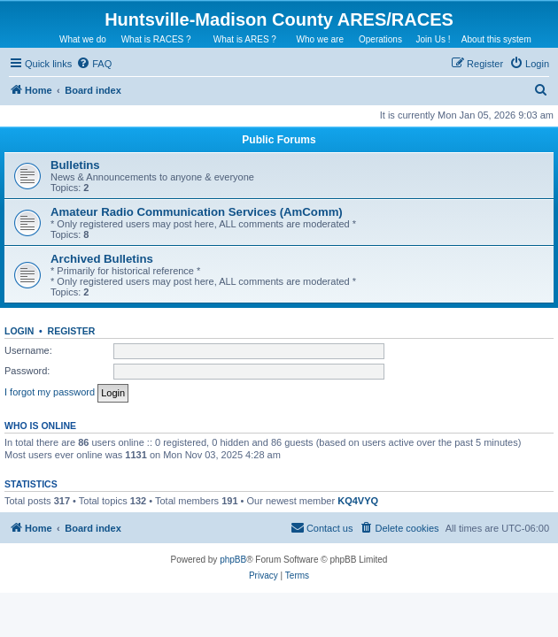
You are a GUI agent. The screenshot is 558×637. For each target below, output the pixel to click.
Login (19, 331)
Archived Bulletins (101, 258)
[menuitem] (94, 63)
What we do (82, 39)
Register (72, 331)
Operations (380, 39)
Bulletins (75, 165)
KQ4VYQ (357, 500)
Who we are (320, 39)
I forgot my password (49, 392)
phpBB (233, 559)
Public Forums (278, 140)
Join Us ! (433, 39)
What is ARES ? (244, 39)
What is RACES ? (156, 39)
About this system (496, 39)
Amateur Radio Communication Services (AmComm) (196, 212)
